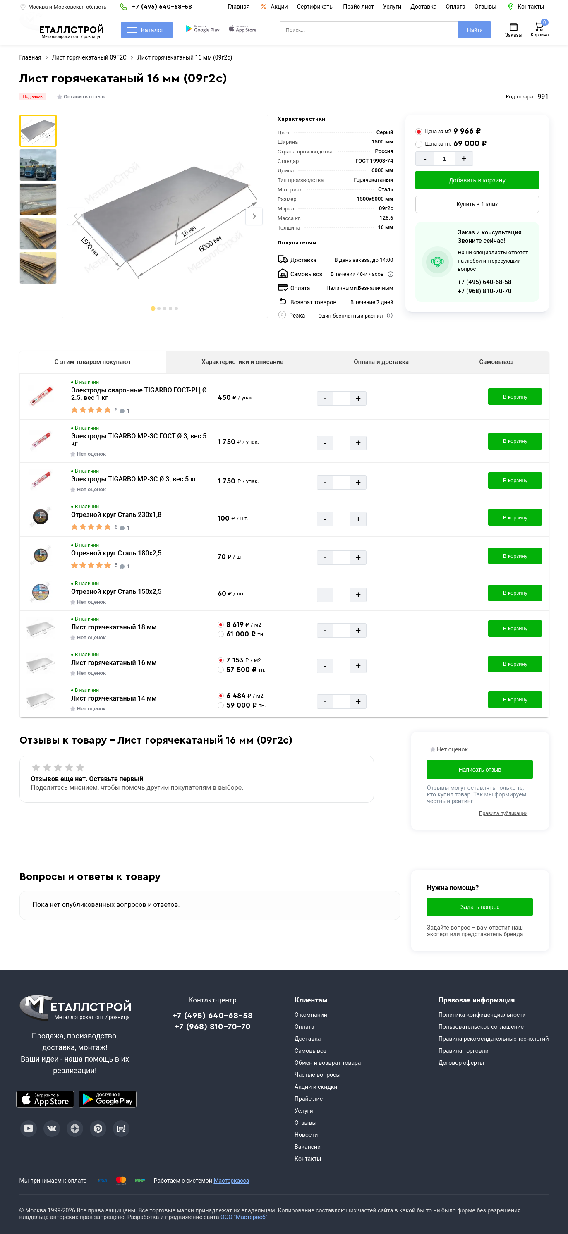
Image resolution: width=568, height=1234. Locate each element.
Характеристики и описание (242, 362)
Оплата (455, 6)
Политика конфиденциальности (482, 1015)
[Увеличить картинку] (41, 396)
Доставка (423, 6)
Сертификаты (315, 6)
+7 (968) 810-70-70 (484, 291)
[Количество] (444, 158)
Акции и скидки (316, 1086)
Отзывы (485, 6)
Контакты (308, 1158)
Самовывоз (496, 362)
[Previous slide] (75, 216)
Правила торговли (464, 1050)
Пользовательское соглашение (481, 1027)
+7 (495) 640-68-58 (484, 282)
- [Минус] (425, 158)
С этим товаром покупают (93, 362)
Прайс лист (358, 6)
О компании (311, 1015)
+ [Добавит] (464, 158)
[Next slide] (254, 216)
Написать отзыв (480, 769)
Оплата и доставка (381, 362)
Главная (238, 6)
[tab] (153, 308)
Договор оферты (461, 1062)
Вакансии (308, 1146)
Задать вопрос (480, 907)
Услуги (392, 6)
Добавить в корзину (477, 180)
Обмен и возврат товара (328, 1062)
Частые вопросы (317, 1074)
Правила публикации (503, 813)
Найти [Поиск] (475, 30)
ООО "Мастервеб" (243, 1217)
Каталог (145, 29)
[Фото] (165, 216)
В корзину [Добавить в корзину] (515, 397)
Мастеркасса (231, 1180)
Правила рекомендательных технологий (494, 1039)
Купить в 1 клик (477, 204)
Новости (306, 1134)
